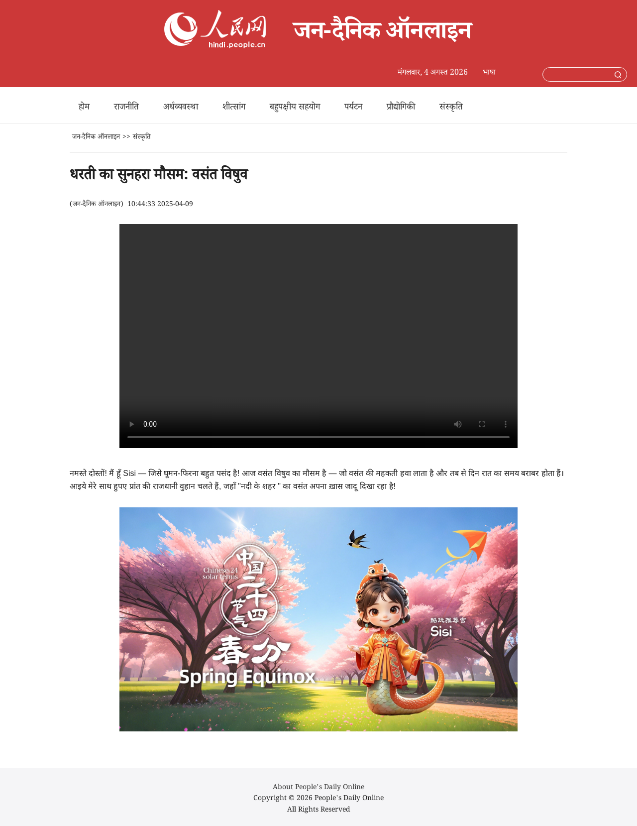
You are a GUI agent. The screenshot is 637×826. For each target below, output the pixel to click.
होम (84, 108)
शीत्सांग (233, 108)
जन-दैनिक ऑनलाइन (96, 137)
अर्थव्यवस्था (180, 108)
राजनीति (126, 108)
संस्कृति (451, 108)
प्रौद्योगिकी (401, 108)
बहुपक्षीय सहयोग (295, 108)
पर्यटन (353, 108)
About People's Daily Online (318, 788)
